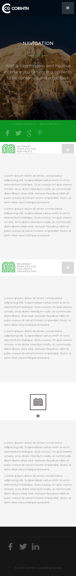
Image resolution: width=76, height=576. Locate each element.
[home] (14, 7)
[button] (68, 8)
